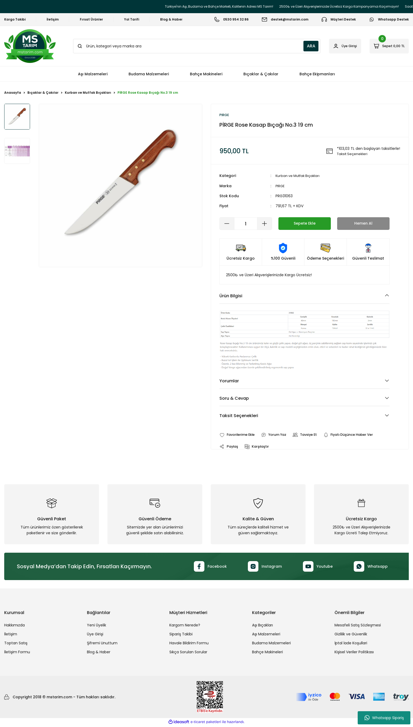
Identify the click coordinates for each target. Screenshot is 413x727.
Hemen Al (363, 224)
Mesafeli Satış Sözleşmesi (358, 626)
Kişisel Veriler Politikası (354, 653)
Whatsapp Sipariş (384, 718)
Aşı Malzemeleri (266, 635)
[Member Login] (335, 46)
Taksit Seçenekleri (238, 416)
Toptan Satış (15, 644)
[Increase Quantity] (264, 224)
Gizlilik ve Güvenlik (351, 635)
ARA (298, 46)
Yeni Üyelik (96, 626)
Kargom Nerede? (184, 626)
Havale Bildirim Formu (189, 644)
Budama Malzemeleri (271, 644)
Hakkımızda (14, 626)
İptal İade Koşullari (351, 644)
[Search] (190, 46)
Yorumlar (229, 381)
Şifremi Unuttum (102, 644)
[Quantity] (245, 224)
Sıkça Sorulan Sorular (188, 653)
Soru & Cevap (234, 399)
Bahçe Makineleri (267, 653)
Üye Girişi (95, 635)
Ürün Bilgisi (230, 296)
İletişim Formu (17, 653)
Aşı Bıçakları (262, 626)
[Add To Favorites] (239, 435)
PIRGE (280, 186)
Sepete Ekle (304, 224)
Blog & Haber (98, 653)
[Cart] (386, 46)
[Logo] (30, 46)
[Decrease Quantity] (227, 224)
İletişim (10, 635)
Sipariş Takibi (181, 635)
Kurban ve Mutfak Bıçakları (300, 176)
